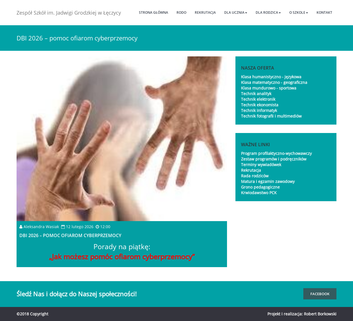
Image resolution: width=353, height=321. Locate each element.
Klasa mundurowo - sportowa (268, 88)
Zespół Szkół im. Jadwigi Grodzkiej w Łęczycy (69, 12)
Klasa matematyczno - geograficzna (274, 82)
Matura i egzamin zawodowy (268, 181)
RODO (181, 12)
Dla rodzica (268, 12)
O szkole (298, 12)
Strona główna (153, 12)
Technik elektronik (258, 99)
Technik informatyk (259, 110)
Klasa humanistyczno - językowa (271, 76)
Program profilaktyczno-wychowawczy (276, 153)
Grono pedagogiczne (260, 187)
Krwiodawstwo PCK (259, 192)
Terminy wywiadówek (261, 164)
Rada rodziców (255, 175)
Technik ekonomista (259, 104)
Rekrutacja (205, 12)
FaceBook (319, 293)
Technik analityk (256, 93)
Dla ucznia (235, 12)
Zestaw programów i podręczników (273, 159)
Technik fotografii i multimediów (271, 116)
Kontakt (324, 12)
